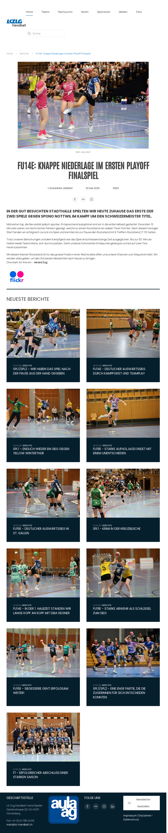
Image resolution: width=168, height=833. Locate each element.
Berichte (27, 365)
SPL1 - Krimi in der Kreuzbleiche (116, 529)
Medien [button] (123, 12)
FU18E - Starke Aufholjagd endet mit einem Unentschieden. (122, 451)
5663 (116, 188)
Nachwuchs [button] (65, 12)
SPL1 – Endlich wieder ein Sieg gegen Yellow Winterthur (41, 451)
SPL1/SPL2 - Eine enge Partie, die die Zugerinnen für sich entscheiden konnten (119, 692)
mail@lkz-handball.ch (20, 825)
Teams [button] (45, 12)
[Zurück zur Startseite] (16, 22)
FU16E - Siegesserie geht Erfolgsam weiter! (40, 690)
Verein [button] (85, 12)
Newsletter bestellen (139, 803)
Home (29, 12)
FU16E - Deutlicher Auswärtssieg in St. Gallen (41, 531)
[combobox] (45, 33)
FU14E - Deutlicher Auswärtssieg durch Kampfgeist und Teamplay (119, 371)
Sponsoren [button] (103, 12)
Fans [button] (139, 12)
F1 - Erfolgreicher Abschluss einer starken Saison (40, 775)
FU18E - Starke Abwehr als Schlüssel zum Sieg (122, 610)
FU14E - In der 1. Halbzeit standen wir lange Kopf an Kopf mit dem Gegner (42, 610)
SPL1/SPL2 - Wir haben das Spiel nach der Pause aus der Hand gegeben (41, 371)
